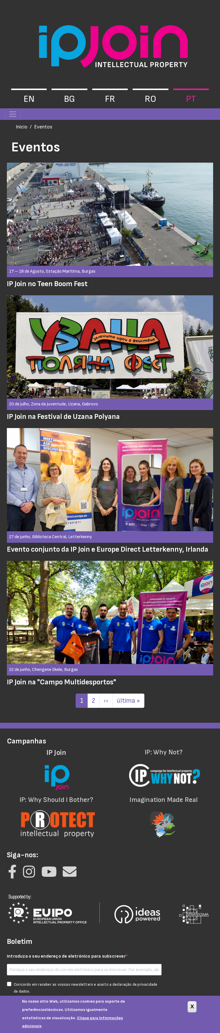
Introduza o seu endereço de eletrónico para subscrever (66, 956)
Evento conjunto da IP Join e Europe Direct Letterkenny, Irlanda (107, 549)
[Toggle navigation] (13, 114)
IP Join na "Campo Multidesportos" (61, 682)
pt (191, 99)
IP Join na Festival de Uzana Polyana (63, 416)
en (28, 99)
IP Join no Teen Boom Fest (47, 284)
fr (110, 99)
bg (69, 99)
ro (150, 99)
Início (22, 127)
